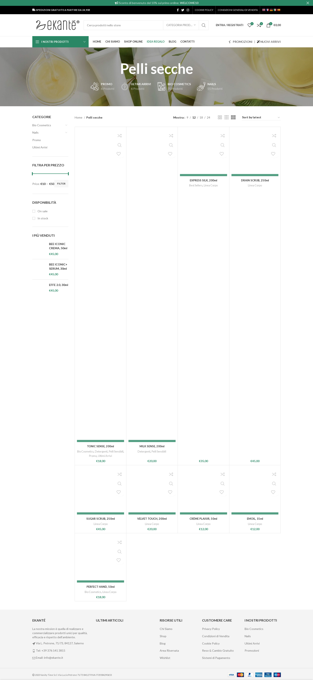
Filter (61, 183)
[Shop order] (261, 117)
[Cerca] (146, 25)
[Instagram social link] (187, 10)
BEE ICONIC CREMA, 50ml (58, 246)
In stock (42, 218)
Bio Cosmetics (41, 125)
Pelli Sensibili (88, 456)
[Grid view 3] (227, 117)
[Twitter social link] (182, 10)
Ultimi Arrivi (39, 147)
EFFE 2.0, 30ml (58, 285)
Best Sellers (195, 451)
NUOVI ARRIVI (269, 41)
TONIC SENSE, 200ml (100, 446)
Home (79, 117)
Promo (36, 140)
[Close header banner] (308, 3)
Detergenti (109, 451)
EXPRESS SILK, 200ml (203, 446)
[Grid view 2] (220, 117)
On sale (42, 211)
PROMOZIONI (241, 41)
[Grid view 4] (233, 117)
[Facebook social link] (178, 10)
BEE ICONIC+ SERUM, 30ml (58, 266)
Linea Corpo (211, 451)
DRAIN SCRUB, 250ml (255, 446)
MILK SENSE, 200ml (152, 446)
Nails (35, 132)
